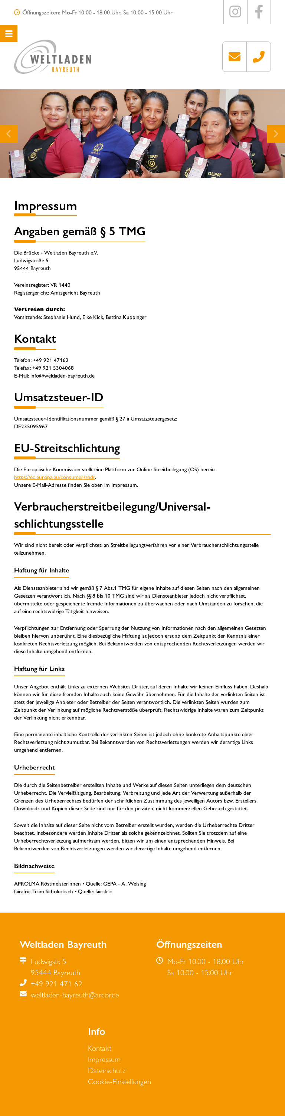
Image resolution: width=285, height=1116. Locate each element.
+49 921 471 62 (259, 57)
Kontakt (99, 1047)
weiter (275, 129)
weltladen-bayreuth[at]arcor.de (234, 57)
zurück (8, 129)
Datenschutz (106, 1069)
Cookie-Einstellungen (119, 1080)
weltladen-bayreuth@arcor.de (75, 994)
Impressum (104, 1058)
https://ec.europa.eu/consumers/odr (54, 477)
